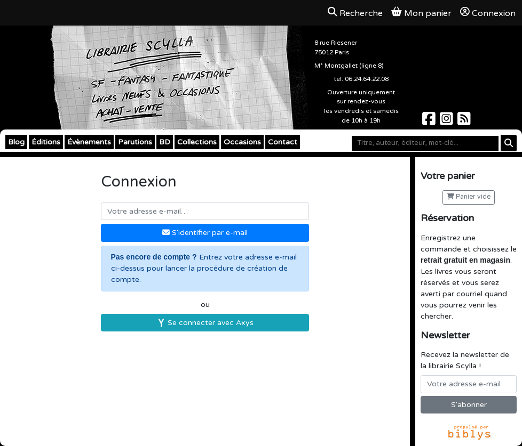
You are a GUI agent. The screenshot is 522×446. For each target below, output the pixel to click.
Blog (16, 142)
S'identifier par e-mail (205, 232)
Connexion (488, 13)
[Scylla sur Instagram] (447, 121)
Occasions (242, 142)
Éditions (45, 142)
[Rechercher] (509, 143)
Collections (197, 142)
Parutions (135, 142)
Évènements (89, 142)
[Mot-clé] (425, 143)
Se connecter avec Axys (205, 322)
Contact (282, 142)
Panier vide (469, 197)
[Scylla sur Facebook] (430, 121)
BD (164, 142)
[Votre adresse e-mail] (469, 384)
